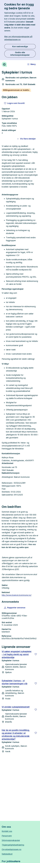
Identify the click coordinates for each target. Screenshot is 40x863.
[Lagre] (35, 654)
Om (11, 849)
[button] (15, 607)
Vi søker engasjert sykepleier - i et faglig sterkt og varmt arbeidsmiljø (17, 654)
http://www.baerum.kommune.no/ (16, 595)
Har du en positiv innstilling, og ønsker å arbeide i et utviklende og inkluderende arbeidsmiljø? (16, 734)
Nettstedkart (7, 854)
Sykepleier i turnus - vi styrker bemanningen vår (15, 682)
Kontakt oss (7, 831)
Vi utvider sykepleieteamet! (16, 707)
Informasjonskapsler (11, 840)
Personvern (7, 836)
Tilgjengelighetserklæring (13, 845)
